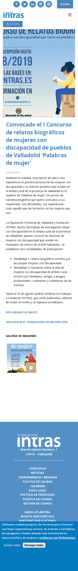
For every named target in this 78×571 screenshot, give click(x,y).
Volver (13, 23)
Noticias (37, 473)
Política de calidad (38, 481)
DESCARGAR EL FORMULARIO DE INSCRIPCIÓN (36, 322)
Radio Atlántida (37, 512)
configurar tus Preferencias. (57, 538)
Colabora (37, 486)
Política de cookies (37, 499)
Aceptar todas (12, 545)
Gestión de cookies (37, 503)
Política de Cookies (24, 538)
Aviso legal (37, 490)
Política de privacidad (37, 494)
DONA (65, 4)
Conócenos (37, 468)
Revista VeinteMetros (37, 516)
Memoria (50, 477)
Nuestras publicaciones (37, 521)
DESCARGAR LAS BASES (21, 312)
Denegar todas (34, 545)
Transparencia (29, 477)
